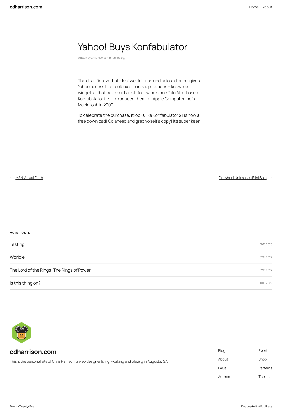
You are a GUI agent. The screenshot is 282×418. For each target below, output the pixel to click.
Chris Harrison (99, 57)
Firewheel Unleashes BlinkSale (243, 177)
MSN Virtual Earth (29, 177)
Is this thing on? (25, 283)
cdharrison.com (26, 7)
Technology (118, 57)
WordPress (265, 406)
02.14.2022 (266, 257)
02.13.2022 (266, 270)
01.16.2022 (266, 283)
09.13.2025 (265, 244)
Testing (17, 244)
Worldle (17, 257)
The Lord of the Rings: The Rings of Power (50, 270)
